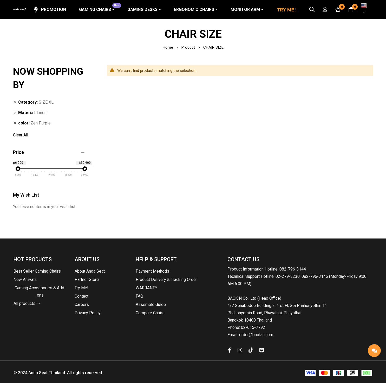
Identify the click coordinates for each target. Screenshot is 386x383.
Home (168, 47)
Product (188, 47)
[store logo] (19, 9)
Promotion (49, 9)
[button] (364, 9)
